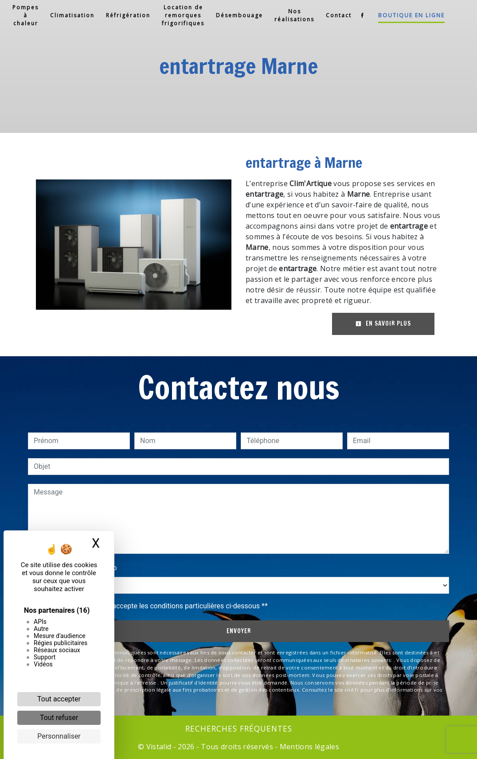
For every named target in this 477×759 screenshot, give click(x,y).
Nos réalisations (294, 15)
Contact (339, 15)
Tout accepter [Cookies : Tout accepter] (59, 699)
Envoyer (239, 631)
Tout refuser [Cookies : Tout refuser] (59, 717)
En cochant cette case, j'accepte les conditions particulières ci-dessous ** (152, 606)
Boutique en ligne (411, 15)
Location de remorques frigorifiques (183, 15)
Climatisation (72, 15)
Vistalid (159, 746)
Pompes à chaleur (25, 15)
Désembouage (239, 15)
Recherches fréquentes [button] (238, 728)
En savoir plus (383, 323)
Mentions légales (308, 746)
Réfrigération (128, 15)
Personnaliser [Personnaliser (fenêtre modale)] (59, 736)
